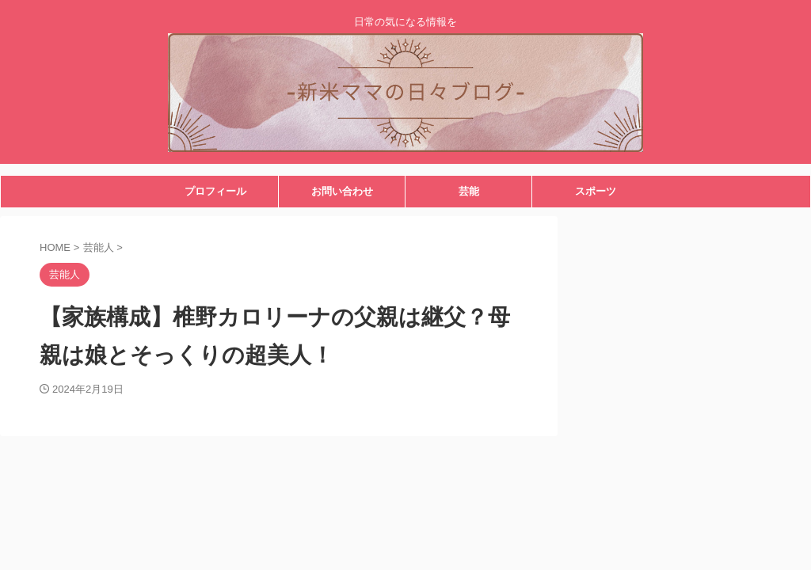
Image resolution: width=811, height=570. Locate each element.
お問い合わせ (342, 191)
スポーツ (595, 191)
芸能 (469, 191)
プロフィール (215, 191)
